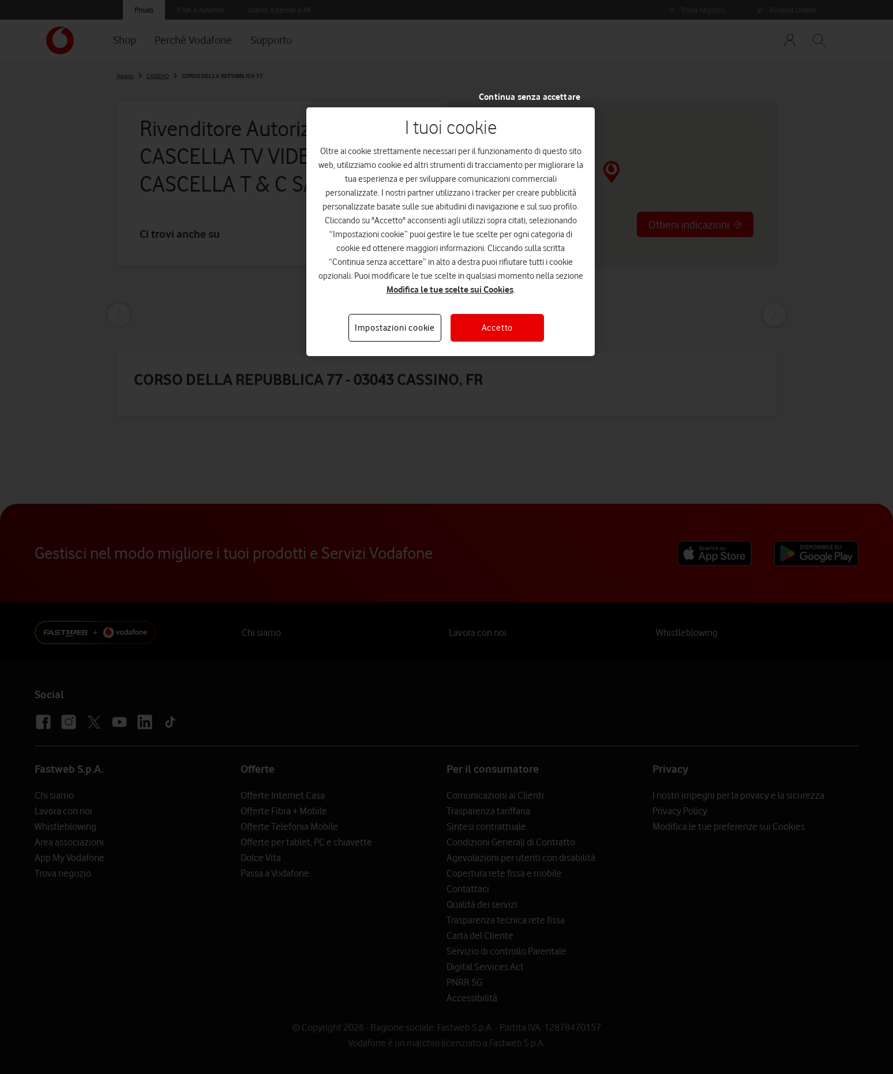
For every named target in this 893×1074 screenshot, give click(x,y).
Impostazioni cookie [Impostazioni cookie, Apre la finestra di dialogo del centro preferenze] (395, 328)
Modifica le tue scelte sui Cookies (450, 290)
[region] (450, 231)
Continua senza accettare (529, 97)
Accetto (497, 328)
